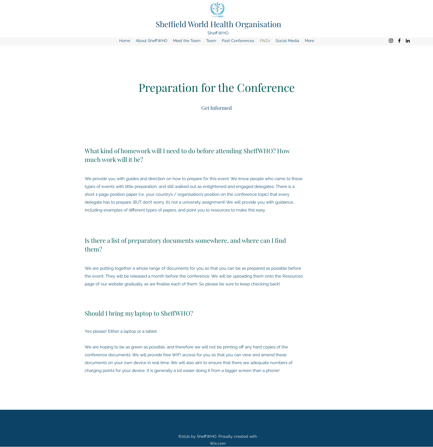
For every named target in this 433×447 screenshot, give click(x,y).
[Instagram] (391, 40)
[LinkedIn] (408, 40)
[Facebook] (399, 40)
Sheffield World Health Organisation (218, 24)
